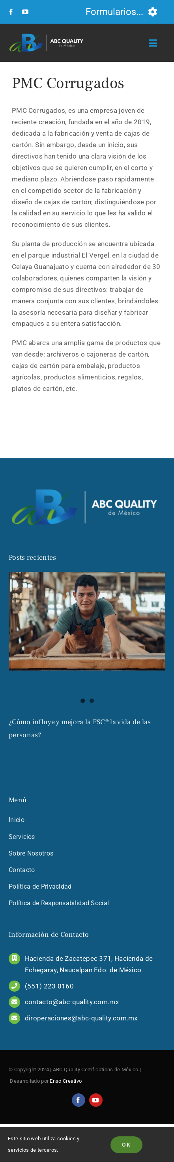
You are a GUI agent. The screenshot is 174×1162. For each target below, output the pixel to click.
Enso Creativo (66, 1099)
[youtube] (25, 12)
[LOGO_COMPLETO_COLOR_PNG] (48, 33)
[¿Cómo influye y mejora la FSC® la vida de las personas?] (87, 621)
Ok (126, 1144)
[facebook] (11, 12)
